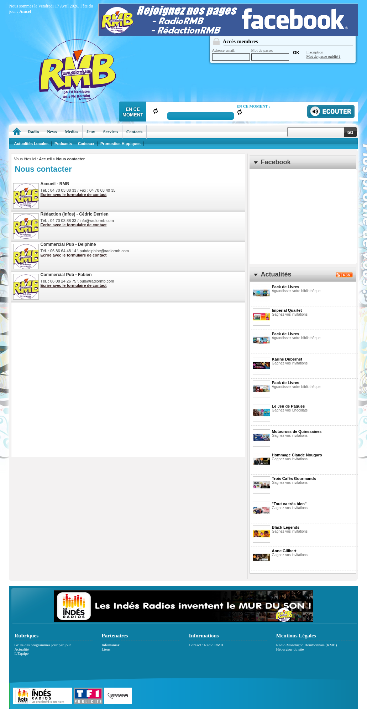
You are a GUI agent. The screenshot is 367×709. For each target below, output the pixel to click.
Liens (106, 649)
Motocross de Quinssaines (297, 431)
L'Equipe (22, 653)
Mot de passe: (270, 54)
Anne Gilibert (284, 551)
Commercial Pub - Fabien (66, 274)
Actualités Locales (31, 143)
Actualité (22, 649)
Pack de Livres (285, 287)
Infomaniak (111, 645)
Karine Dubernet (287, 359)
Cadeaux (86, 143)
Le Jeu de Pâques (288, 406)
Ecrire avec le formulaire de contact (74, 194)
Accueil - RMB (55, 183)
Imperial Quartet (287, 310)
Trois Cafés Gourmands (294, 478)
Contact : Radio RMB (206, 645)
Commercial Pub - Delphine (68, 244)
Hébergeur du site (290, 649)
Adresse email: (231, 54)
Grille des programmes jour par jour (43, 645)
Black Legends (286, 527)
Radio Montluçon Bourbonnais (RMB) (306, 645)
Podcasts (63, 143)
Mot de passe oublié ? (323, 56)
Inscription (315, 52)
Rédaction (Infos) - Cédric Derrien (75, 214)
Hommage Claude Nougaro (297, 455)
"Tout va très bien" (289, 504)
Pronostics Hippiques (120, 143)
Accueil (45, 159)
